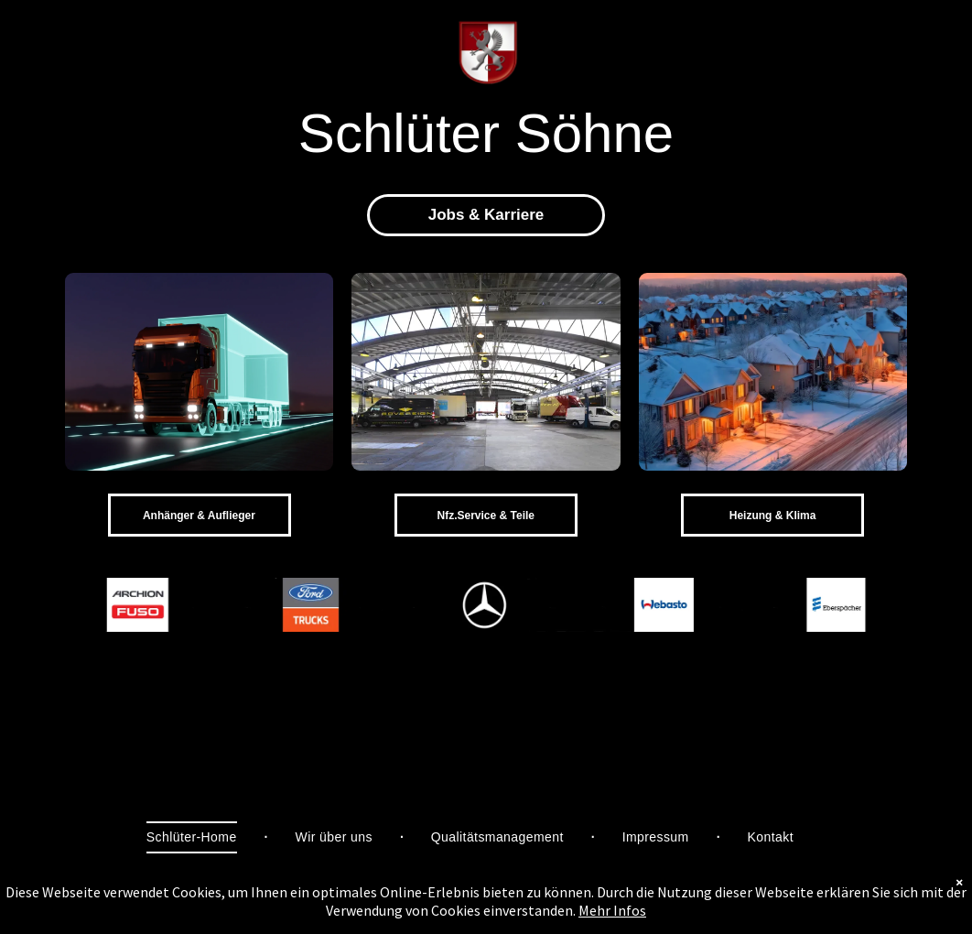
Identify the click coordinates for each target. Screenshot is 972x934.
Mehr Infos (612, 910)
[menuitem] (193, 837)
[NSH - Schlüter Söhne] (199, 372)
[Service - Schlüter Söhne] (485, 372)
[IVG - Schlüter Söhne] (773, 372)
